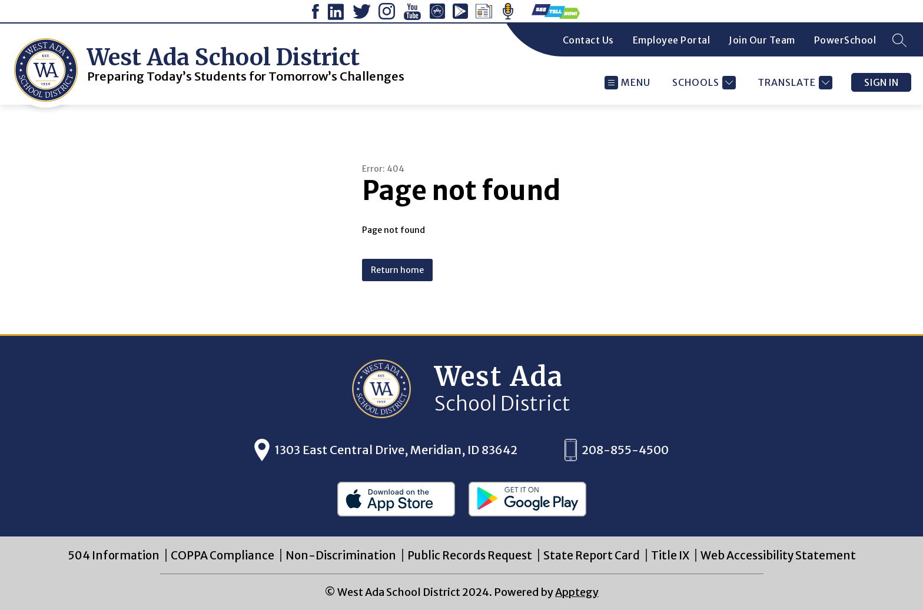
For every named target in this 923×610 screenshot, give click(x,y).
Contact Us (588, 40)
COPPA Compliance (222, 555)
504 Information (114, 555)
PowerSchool (845, 40)
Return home (397, 270)
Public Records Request (469, 555)
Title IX (670, 555)
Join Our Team (762, 40)
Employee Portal (671, 40)
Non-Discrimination (340, 555)
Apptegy (577, 592)
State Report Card (591, 555)
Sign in (881, 82)
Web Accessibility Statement (778, 555)
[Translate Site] (793, 82)
